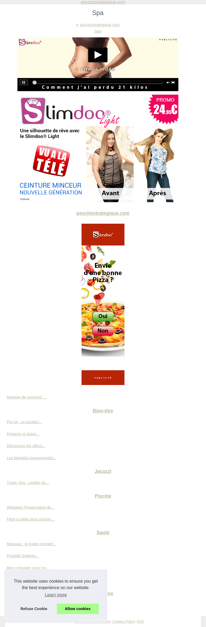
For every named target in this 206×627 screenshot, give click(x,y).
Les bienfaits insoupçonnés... (32, 458)
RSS (140, 621)
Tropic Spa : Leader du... (28, 482)
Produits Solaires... (23, 556)
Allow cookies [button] (78, 609)
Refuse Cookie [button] (33, 609)
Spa (97, 31)
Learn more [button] (56, 595)
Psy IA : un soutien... (24, 422)
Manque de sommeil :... (27, 397)
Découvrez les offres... (26, 446)
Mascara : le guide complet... (31, 544)
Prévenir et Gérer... (23, 434)
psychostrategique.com (100, 25)
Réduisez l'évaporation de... (30, 507)
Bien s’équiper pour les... (28, 568)
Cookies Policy (123, 621)
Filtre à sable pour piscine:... (31, 519)
